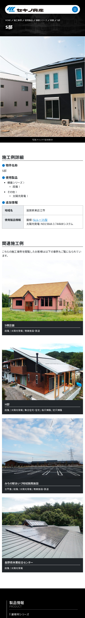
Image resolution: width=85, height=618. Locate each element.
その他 (12, 192)
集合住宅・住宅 (32, 410)
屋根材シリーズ (20, 614)
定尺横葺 (57, 410)
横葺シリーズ (16, 182)
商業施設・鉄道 (32, 330)
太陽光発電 (21, 196)
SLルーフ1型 (40, 220)
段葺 (17, 186)
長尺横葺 (46, 410)
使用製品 (12, 177)
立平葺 (8, 489)
